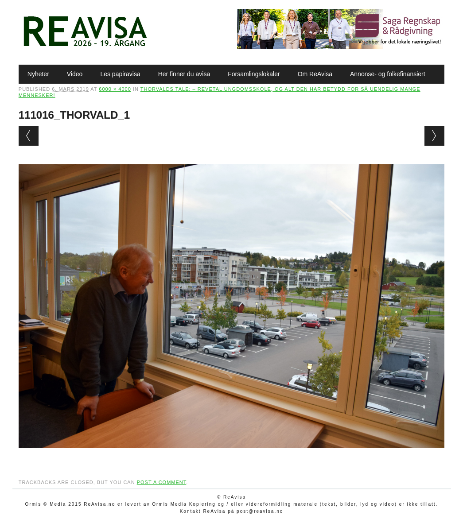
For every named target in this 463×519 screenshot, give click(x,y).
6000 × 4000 (115, 89)
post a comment (162, 482)
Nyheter (38, 73)
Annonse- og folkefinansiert (387, 73)
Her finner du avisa (184, 73)
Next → (434, 136)
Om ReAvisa (315, 73)
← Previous (29, 136)
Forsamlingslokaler (254, 73)
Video (75, 73)
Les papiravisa (120, 73)
